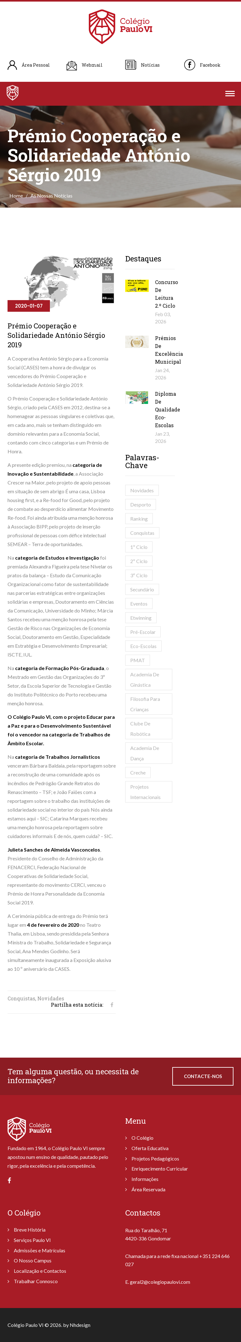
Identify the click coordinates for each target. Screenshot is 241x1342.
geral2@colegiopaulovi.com (160, 1282)
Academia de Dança (144, 753)
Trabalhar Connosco (36, 1281)
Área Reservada (148, 1189)
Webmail (92, 65)
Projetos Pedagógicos (155, 1158)
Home (16, 196)
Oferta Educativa (150, 1148)
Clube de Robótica (140, 728)
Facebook (210, 65)
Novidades (142, 490)
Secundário (142, 589)
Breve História (30, 1230)
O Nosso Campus (32, 1260)
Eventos (138, 604)
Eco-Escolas (143, 646)
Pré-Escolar (143, 632)
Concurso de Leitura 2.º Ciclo (166, 294)
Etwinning (141, 618)
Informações (144, 1179)
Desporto (140, 504)
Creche (138, 772)
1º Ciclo (138, 547)
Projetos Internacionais (145, 792)
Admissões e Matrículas (39, 1250)
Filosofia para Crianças (145, 704)
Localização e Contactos (40, 1271)
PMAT (137, 660)
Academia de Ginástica (144, 679)
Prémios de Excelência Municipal (169, 350)
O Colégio (142, 1138)
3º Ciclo (138, 575)
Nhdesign (80, 1325)
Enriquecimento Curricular (159, 1168)
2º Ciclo (138, 561)
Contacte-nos (203, 1076)
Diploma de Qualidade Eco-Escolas (167, 409)
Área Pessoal (36, 65)
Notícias (150, 65)
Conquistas (142, 533)
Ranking (139, 519)
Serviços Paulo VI (32, 1240)
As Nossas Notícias (51, 196)
